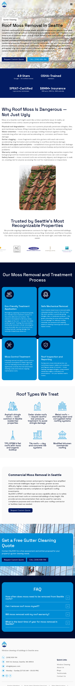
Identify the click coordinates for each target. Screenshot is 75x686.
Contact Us (61, 676)
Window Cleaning (63, 665)
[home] (4, 4)
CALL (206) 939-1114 (37, 560)
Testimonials (61, 673)
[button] (71, 4)
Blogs (59, 671)
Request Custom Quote (14, 59)
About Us (60, 668)
